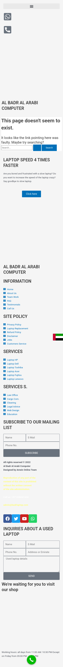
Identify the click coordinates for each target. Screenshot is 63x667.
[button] (31, 6)
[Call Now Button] (31, 659)
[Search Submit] (37, 148)
